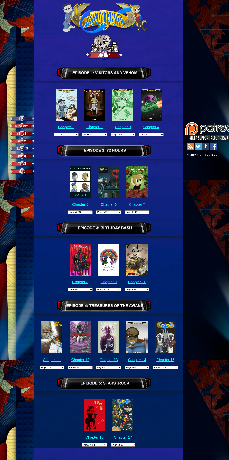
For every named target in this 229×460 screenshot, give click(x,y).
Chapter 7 (137, 204)
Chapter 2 (94, 127)
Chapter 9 (109, 282)
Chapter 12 (80, 360)
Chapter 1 (66, 127)
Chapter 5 (80, 204)
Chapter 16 (94, 437)
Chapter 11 (52, 360)
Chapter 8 (80, 282)
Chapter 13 (109, 360)
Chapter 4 (151, 127)
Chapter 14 (137, 360)
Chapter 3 (123, 127)
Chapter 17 (123, 437)
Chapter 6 (109, 204)
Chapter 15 (165, 360)
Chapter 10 (137, 282)
